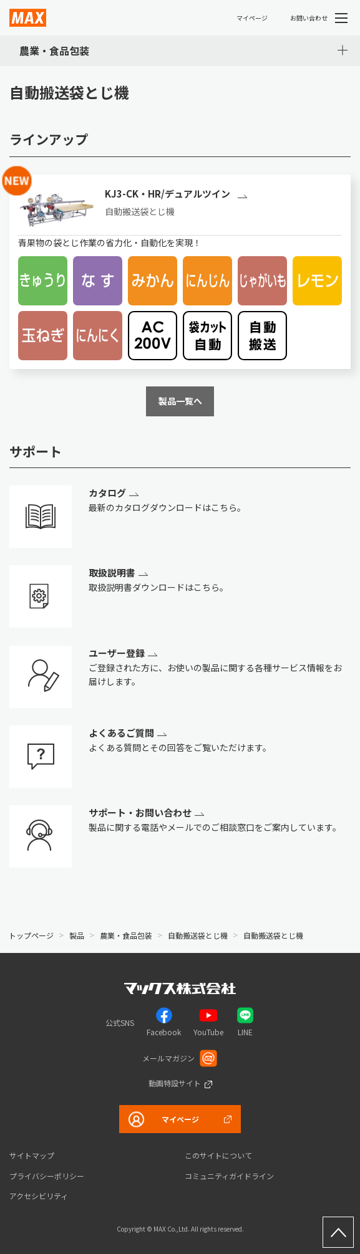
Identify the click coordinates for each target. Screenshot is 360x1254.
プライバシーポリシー (46, 1175)
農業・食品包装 (54, 50)
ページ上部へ (338, 1232)
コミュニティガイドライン (229, 1175)
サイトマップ (31, 1155)
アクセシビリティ (38, 1195)
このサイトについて (218, 1155)
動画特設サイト (174, 1083)
